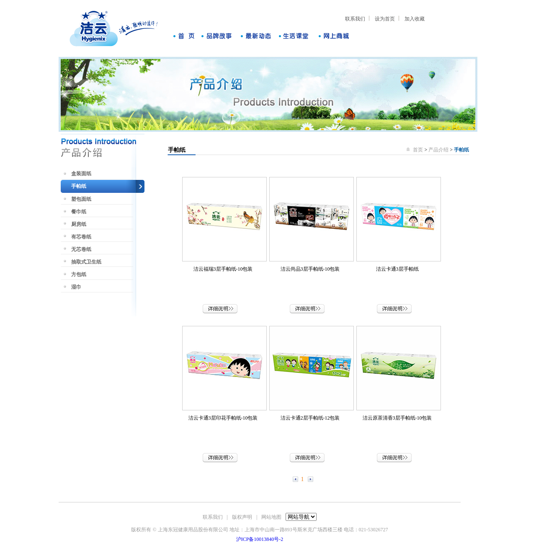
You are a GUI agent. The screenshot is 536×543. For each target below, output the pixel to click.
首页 (418, 150)
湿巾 (76, 287)
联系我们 (355, 19)
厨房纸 (78, 224)
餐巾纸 (78, 212)
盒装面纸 (81, 174)
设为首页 (385, 19)
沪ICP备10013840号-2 (259, 539)
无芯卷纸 (81, 249)
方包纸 (78, 274)
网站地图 (271, 517)
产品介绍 (438, 150)
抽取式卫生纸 (86, 262)
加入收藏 (415, 19)
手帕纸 (78, 186)
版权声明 (242, 517)
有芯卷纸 (81, 237)
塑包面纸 (81, 199)
